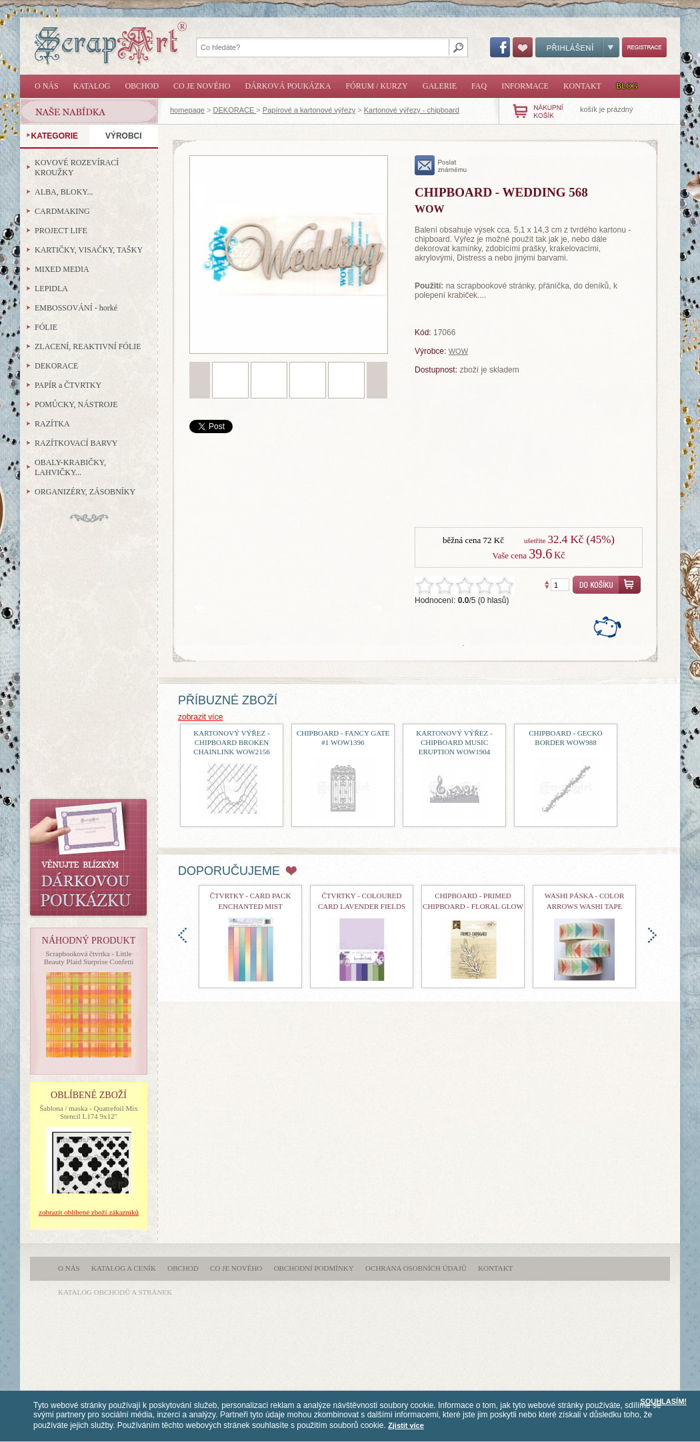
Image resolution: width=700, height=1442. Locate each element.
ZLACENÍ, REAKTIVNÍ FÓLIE (88, 346)
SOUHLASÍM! (663, 1401)
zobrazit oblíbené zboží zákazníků (89, 1212)
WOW (458, 351)
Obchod (142, 86)
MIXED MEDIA (62, 269)
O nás (47, 86)
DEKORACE (235, 110)
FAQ (479, 86)
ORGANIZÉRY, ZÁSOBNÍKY (85, 491)
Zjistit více (406, 1425)
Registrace (644, 47)
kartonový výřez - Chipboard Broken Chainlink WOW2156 (231, 742)
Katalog (92, 86)
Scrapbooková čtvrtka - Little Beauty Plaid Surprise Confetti (89, 958)
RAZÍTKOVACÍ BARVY (76, 443)
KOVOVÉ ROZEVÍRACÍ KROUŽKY (77, 167)
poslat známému (441, 165)
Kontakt (582, 86)
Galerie (440, 86)
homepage (187, 110)
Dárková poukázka (288, 86)
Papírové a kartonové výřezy (309, 110)
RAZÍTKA (52, 423)
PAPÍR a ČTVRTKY (68, 385)
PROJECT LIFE (61, 230)
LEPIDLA (51, 288)
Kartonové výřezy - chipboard (411, 110)
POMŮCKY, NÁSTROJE (76, 404)
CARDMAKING (62, 211)
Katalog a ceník (123, 1268)
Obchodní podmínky (314, 1268)
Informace (525, 86)
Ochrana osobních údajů (416, 1268)
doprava (652, 935)
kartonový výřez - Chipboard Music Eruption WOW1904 (454, 742)
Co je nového (201, 86)
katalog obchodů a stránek (115, 1292)
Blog (627, 86)
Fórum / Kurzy (376, 86)
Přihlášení (577, 47)
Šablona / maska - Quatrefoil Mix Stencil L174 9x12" (88, 1112)
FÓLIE (46, 327)
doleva (182, 935)
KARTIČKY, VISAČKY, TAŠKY (89, 250)
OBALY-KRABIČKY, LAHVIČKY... (70, 467)
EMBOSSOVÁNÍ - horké (76, 308)
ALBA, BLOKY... (64, 192)
